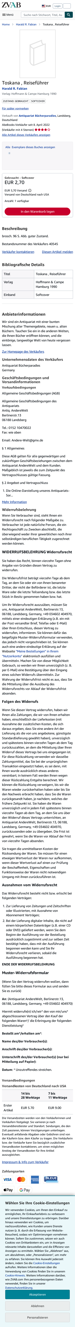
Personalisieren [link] (37, 1317)
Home (6, 24)
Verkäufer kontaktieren (18, 252)
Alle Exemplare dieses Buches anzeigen (30, 147)
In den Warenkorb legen (37, 211)
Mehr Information (14, 502)
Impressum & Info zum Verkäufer (25, 1162)
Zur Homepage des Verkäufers (23, 351)
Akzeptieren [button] (37, 1294)
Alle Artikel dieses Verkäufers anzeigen (26, 134)
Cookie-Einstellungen (46, 1263)
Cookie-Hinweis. (15, 1275)
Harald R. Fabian (26, 24)
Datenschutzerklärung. (19, 1287)
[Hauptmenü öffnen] (9, 15)
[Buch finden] (69, 15)
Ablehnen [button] (37, 1306)
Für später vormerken (15, 108)
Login (58, 5)
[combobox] (43, 15)
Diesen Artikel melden (57, 252)
